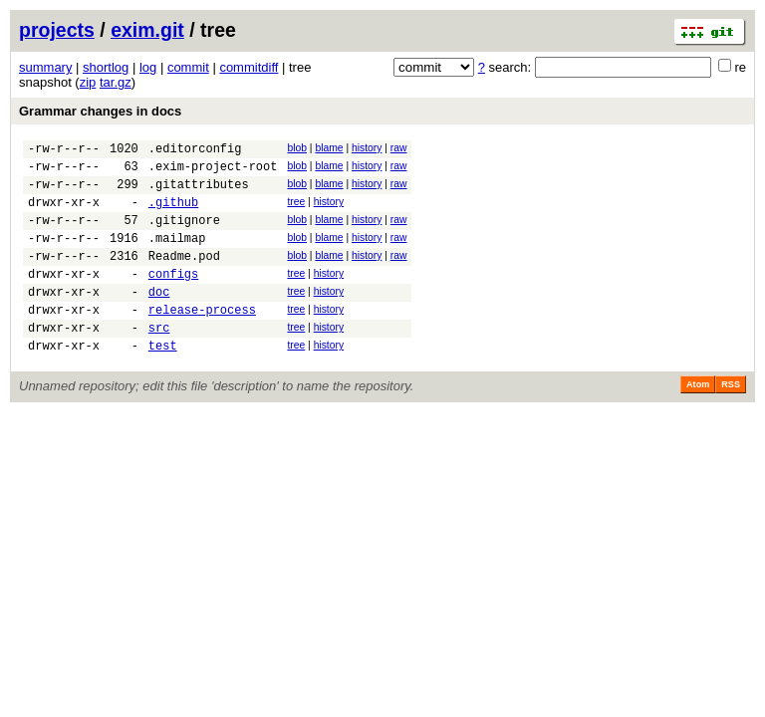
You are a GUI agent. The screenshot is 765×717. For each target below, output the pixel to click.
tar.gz (115, 82)
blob (297, 147)
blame (329, 147)
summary (45, 67)
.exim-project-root (213, 171)
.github (173, 213)
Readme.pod (184, 276)
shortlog (105, 67)
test (162, 380)
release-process (202, 339)
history (367, 147)
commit (188, 67)
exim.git (147, 30)
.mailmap (177, 255)
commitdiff (248, 67)
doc (159, 318)
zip (88, 82)
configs (173, 297)
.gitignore (184, 234)
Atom (697, 420)
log (147, 67)
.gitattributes (198, 192)
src (159, 360)
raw (398, 147)
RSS (730, 420)
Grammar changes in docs (100, 111)
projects (57, 30)
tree (296, 210)
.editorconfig (195, 150)
